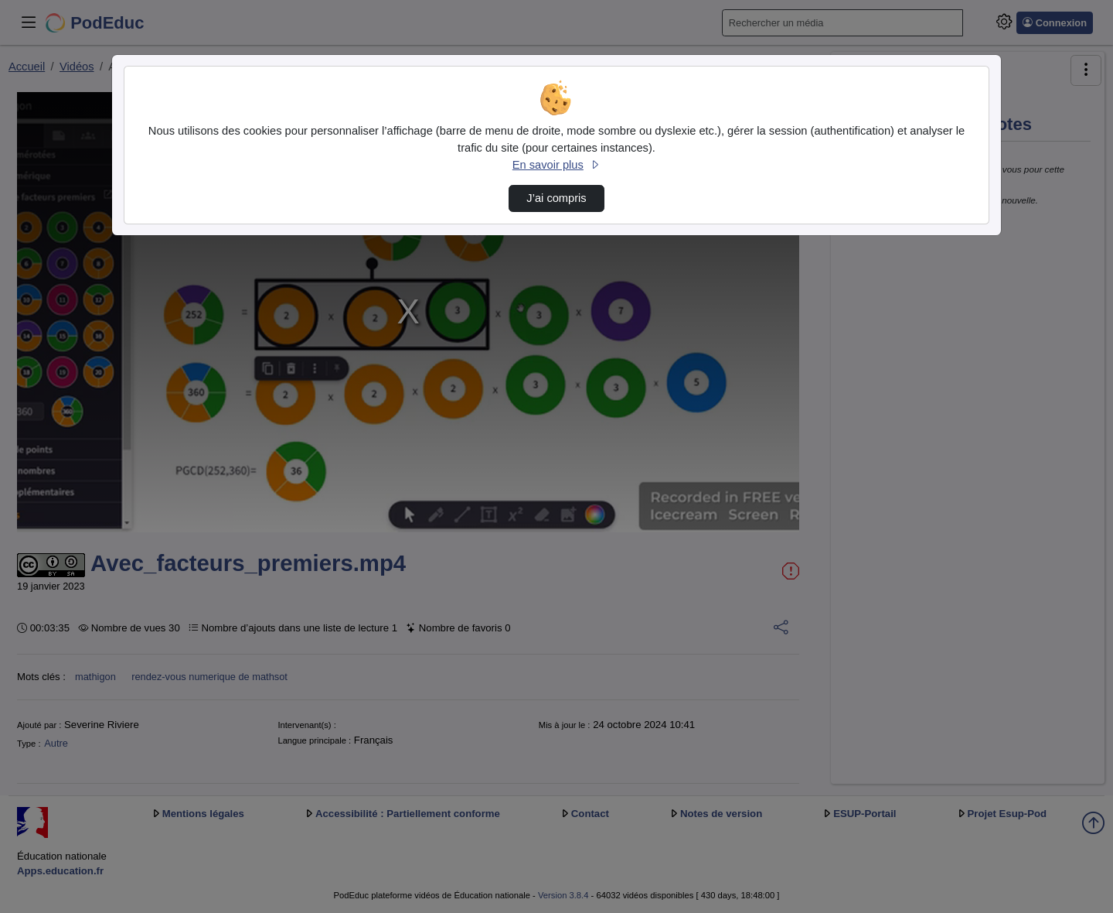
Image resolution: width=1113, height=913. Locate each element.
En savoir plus (556, 164)
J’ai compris (556, 198)
